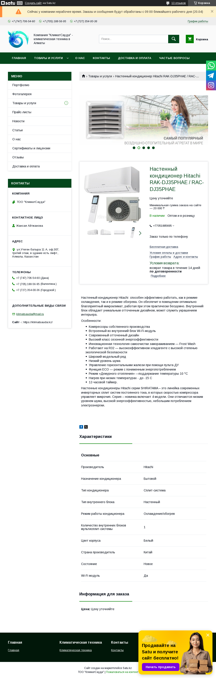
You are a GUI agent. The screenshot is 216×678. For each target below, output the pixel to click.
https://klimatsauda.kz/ (38, 322)
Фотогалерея (22, 94)
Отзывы (18, 157)
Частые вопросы (174, 58)
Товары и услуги (48, 58)
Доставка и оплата (134, 58)
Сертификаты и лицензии (31, 148)
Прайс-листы (21, 112)
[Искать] (173, 39)
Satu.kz (127, 668)
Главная (19, 58)
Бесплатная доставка (164, 246)
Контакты (101, 58)
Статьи (17, 130)
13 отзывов (178, 3)
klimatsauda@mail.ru (30, 314)
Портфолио (20, 85)
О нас (80, 58)
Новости (18, 121)
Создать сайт (33, 3)
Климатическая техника (76, 650)
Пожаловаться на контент (122, 672)
